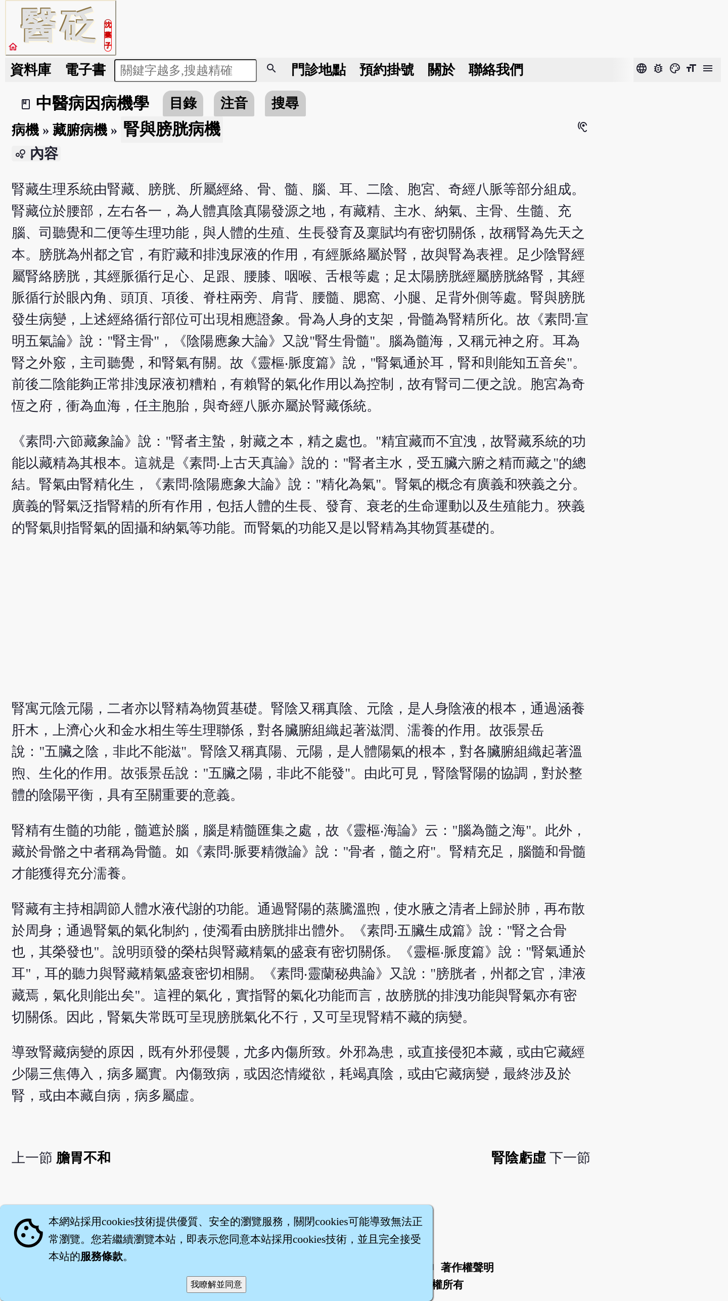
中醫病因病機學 (92, 103)
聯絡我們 (496, 69)
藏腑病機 (80, 130)
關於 (441, 69)
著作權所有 (437, 1285)
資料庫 (30, 69)
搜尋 (285, 103)
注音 (234, 103)
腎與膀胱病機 (171, 129)
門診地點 (318, 69)
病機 (25, 130)
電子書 (85, 69)
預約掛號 (386, 69)
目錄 (183, 103)
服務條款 (101, 1256)
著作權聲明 (467, 1268)
